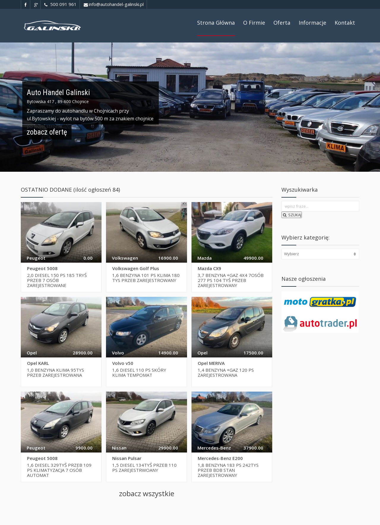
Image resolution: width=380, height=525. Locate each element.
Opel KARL (38, 363)
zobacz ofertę (47, 132)
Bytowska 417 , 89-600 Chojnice (58, 101)
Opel (32, 353)
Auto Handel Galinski (58, 92)
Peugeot (36, 258)
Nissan (119, 448)
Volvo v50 (122, 363)
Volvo (118, 353)
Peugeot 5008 (42, 268)
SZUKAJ (291, 214)
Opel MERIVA (211, 363)
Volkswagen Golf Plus (135, 268)
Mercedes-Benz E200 (220, 458)
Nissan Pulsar (126, 458)
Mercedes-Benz (214, 448)
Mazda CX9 (209, 268)
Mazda (204, 258)
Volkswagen (125, 258)
